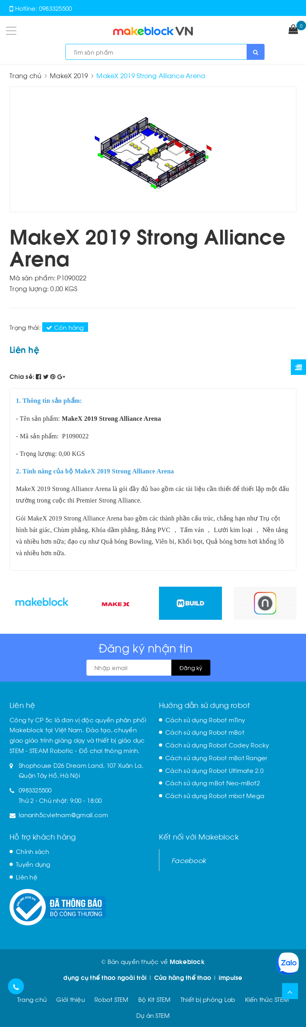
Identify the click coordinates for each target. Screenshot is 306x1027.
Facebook (188, 860)
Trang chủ (32, 999)
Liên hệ (26, 876)
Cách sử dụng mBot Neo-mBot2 (212, 782)
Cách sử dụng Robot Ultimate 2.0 (214, 770)
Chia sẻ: (22, 376)
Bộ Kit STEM (154, 999)
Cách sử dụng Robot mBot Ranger (216, 757)
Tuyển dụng (33, 863)
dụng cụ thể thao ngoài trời (105, 977)
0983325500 (55, 8)
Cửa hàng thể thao (182, 977)
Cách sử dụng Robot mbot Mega (214, 795)
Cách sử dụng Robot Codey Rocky (217, 744)
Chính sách (32, 851)
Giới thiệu (70, 999)
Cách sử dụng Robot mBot (204, 731)
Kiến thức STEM (267, 999)
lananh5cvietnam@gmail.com (63, 814)
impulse (231, 977)
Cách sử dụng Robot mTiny (205, 719)
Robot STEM (111, 999)
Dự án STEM (153, 1015)
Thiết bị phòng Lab (207, 999)
